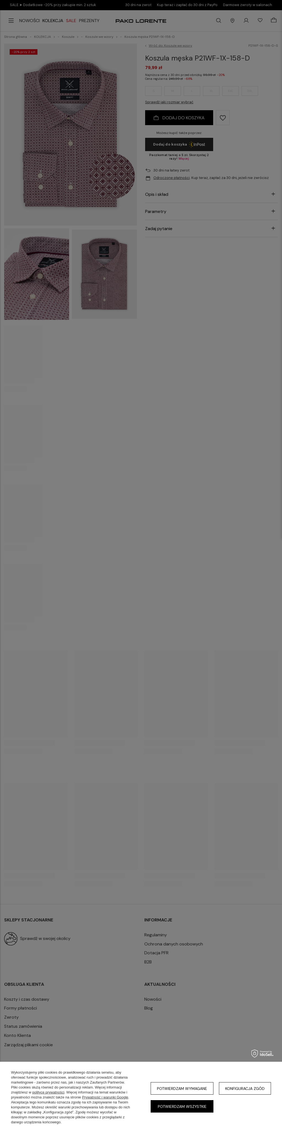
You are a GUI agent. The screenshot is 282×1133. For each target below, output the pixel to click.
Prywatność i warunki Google (105, 1097)
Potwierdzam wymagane (182, 1088)
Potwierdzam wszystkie (182, 1106)
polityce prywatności (48, 1092)
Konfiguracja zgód (245, 1088)
